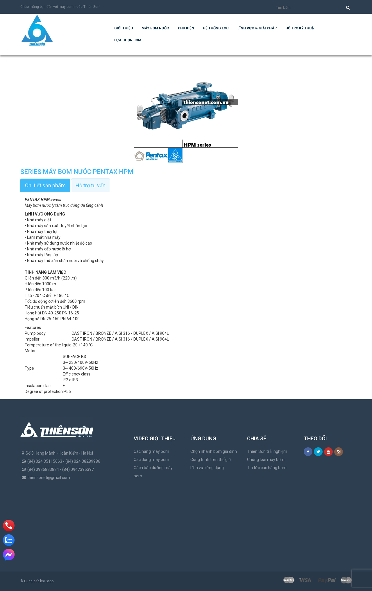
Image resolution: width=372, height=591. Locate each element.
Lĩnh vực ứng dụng (207, 467)
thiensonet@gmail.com (48, 477)
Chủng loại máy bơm (266, 459)
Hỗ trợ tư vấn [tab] (90, 185)
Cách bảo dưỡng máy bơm (153, 471)
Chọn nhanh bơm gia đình (213, 451)
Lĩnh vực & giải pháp (257, 28)
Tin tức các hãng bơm (267, 467)
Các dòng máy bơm (151, 459)
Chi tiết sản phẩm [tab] (45, 185)
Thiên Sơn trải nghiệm (267, 451)
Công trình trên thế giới (211, 459)
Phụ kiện (186, 28)
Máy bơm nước (155, 28)
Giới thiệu (123, 28)
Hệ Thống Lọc (216, 28)
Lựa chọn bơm (127, 40)
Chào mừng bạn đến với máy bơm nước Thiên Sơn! (60, 7)
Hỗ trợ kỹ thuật (300, 28)
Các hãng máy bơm (151, 451)
